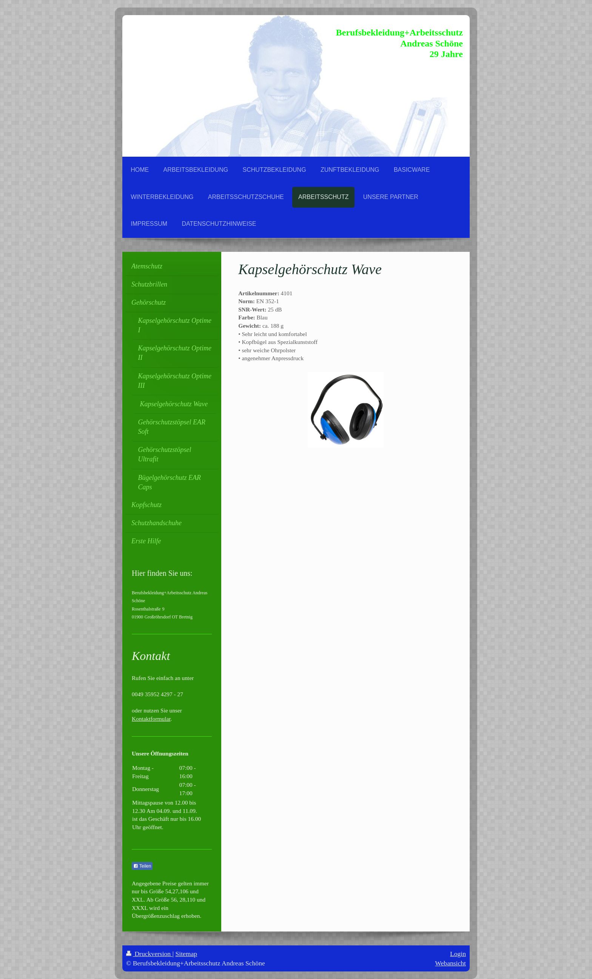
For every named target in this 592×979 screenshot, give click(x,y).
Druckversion (149, 953)
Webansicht (450, 963)
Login (458, 953)
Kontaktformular (151, 718)
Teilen (142, 866)
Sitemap (186, 953)
